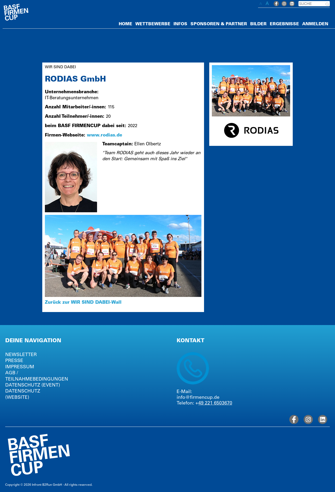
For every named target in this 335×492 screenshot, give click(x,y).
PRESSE (14, 361)
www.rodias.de (104, 135)
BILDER (258, 24)
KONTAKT (190, 341)
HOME (125, 24)
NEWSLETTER (21, 355)
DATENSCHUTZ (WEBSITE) (22, 394)
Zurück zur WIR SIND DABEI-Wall (83, 303)
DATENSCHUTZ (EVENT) (32, 385)
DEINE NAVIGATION (33, 341)
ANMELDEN (315, 24)
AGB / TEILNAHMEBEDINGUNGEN (34, 376)
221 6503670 (218, 403)
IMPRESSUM (19, 367)
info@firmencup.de (198, 397)
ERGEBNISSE (284, 24)
